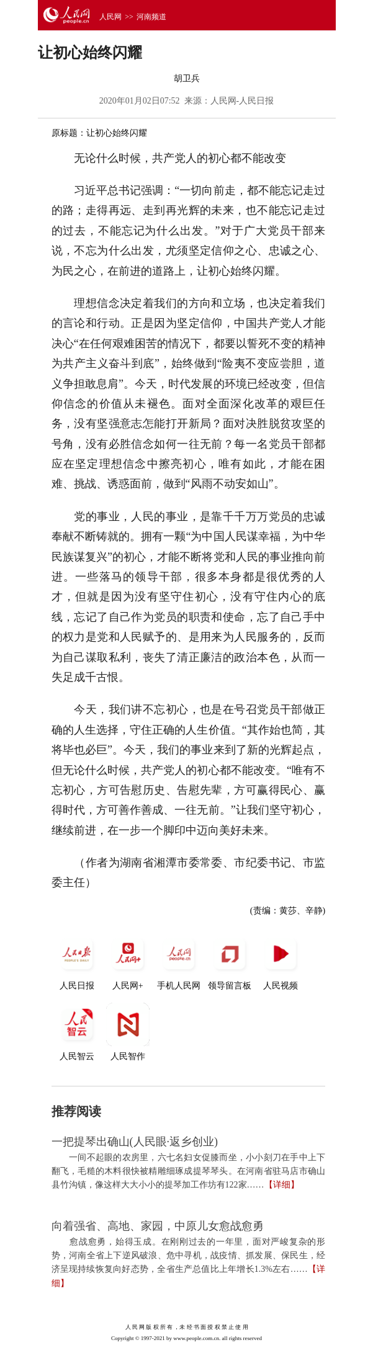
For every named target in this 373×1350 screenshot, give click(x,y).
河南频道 (151, 16)
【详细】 (281, 1184)
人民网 (110, 16)
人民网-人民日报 (242, 100)
